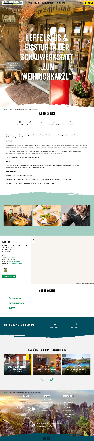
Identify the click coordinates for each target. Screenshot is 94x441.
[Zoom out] (33, 239)
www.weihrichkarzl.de (70, 125)
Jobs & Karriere (68, 402)
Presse (47, 405)
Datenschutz (68, 407)
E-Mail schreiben (26, 402)
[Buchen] (88, 3)
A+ (48, 438)
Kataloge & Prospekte (47, 410)
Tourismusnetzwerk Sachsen (68, 411)
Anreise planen (47, 399)
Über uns (68, 399)
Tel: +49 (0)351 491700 (25, 399)
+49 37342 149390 (53, 125)
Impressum (68, 405)
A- (44, 438)
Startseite (5, 109)
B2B (47, 407)
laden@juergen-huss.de (14, 261)
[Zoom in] (33, 237)
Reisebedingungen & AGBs (68, 415)
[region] (62, 260)
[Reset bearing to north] (33, 242)
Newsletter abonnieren (47, 402)
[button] (9, 276)
